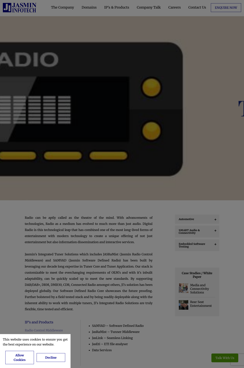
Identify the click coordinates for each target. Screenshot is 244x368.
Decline (51, 357)
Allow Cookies (20, 357)
